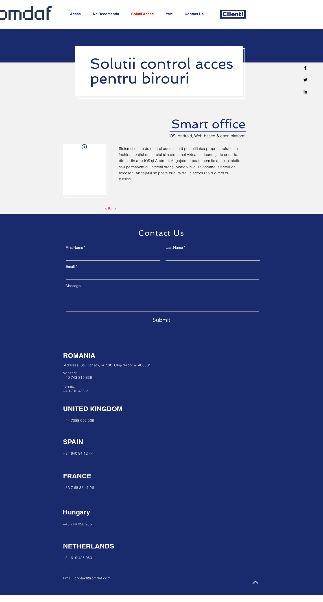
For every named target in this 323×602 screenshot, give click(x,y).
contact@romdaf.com (92, 578)
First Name (74, 247)
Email (70, 266)
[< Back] (110, 208)
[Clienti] (233, 14)
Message (73, 286)
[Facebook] (305, 68)
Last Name (174, 247)
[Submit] (161, 319)
